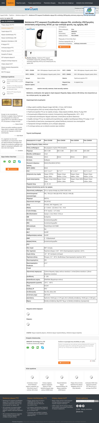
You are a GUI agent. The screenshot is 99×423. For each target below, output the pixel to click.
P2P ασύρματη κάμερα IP (8, 57)
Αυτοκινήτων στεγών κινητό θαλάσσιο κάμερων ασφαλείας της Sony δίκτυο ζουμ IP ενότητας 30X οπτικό (32, 386)
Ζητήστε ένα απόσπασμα (84, 3)
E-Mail (78, 409)
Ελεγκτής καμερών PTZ (7, 51)
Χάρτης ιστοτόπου (86, 409)
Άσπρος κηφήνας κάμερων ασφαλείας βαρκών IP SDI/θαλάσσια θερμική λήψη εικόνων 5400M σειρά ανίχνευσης (47, 387)
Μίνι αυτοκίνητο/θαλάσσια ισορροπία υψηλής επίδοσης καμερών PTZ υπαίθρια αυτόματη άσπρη (12, 415)
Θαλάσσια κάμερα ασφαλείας (74, 333)
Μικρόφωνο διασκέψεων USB (9, 41)
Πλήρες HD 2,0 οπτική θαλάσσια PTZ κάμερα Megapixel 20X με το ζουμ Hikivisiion (76, 385)
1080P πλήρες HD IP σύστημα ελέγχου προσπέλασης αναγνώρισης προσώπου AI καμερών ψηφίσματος (62, 407)
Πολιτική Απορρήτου (17, 421)
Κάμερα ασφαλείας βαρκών (39, 333)
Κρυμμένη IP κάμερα (6, 54)
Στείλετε (97, 401)
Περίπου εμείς (20, 3)
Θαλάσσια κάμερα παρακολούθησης (56, 333)
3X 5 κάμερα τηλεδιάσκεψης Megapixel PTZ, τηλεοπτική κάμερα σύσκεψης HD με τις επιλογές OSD (37, 409)
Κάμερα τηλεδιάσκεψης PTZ (8, 34)
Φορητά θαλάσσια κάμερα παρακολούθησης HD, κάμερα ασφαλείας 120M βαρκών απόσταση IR (62, 387)
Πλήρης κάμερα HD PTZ (7, 25)
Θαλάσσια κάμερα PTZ (22, 15)
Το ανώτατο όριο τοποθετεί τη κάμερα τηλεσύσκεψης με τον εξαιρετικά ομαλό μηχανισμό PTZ (37, 414)
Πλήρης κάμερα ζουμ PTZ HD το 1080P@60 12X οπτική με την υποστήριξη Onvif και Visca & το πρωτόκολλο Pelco (35, 403)
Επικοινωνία (65, 47)
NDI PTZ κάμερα (5, 72)
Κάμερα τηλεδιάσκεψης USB (8, 38)
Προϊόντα (11, 3)
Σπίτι (3, 3)
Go (97, 10)
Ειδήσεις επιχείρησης (17, 9)
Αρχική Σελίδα (4, 15)
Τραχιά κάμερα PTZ (6, 31)
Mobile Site (79, 411)
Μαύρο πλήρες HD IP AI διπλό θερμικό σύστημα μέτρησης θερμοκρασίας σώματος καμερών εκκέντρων (62, 402)
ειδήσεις (4, 9)
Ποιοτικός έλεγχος (50, 3)
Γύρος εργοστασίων (34, 3)
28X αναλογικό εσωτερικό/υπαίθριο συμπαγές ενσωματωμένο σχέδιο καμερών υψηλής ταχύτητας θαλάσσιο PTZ (13, 409)
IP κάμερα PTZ (5, 44)
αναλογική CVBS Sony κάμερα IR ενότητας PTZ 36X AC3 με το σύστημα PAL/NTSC (91, 385)
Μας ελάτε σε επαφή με (66, 3)
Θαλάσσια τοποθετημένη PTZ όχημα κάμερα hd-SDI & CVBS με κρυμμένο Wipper (15, 81)
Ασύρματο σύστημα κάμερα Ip (9, 60)
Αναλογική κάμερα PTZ (7, 47)
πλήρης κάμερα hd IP (7, 64)
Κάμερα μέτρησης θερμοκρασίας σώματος (9, 68)
